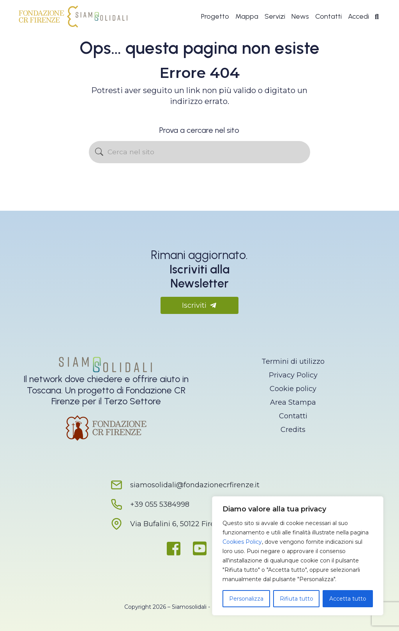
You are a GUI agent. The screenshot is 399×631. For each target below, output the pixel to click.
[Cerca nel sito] (199, 152)
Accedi (358, 16)
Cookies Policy (242, 541)
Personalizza (246, 598)
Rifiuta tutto (296, 598)
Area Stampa (293, 402)
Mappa (246, 16)
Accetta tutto (347, 598)
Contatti (328, 16)
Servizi (275, 16)
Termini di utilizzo (293, 361)
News (300, 16)
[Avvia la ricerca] (99, 151)
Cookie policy (293, 388)
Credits (293, 429)
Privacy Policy (293, 375)
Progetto (215, 16)
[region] (297, 555)
